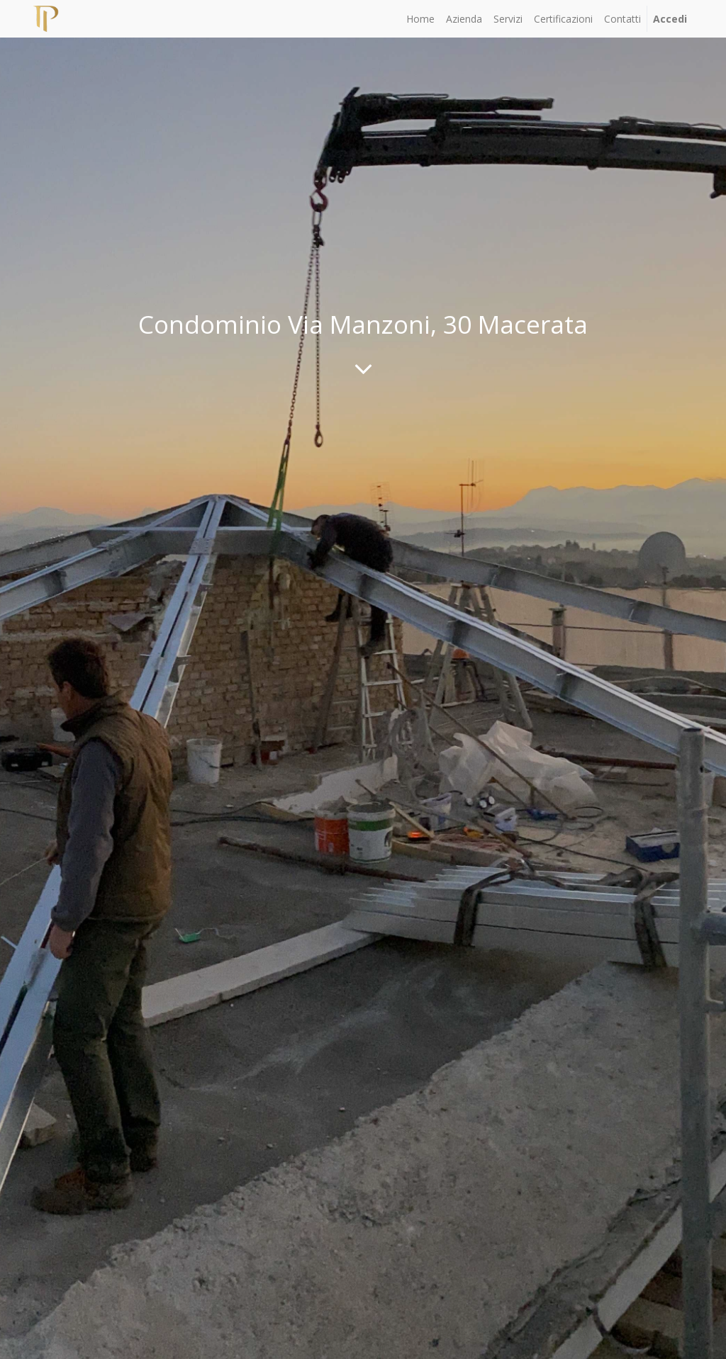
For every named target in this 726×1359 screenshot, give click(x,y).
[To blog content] (363, 368)
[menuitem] (420, 19)
